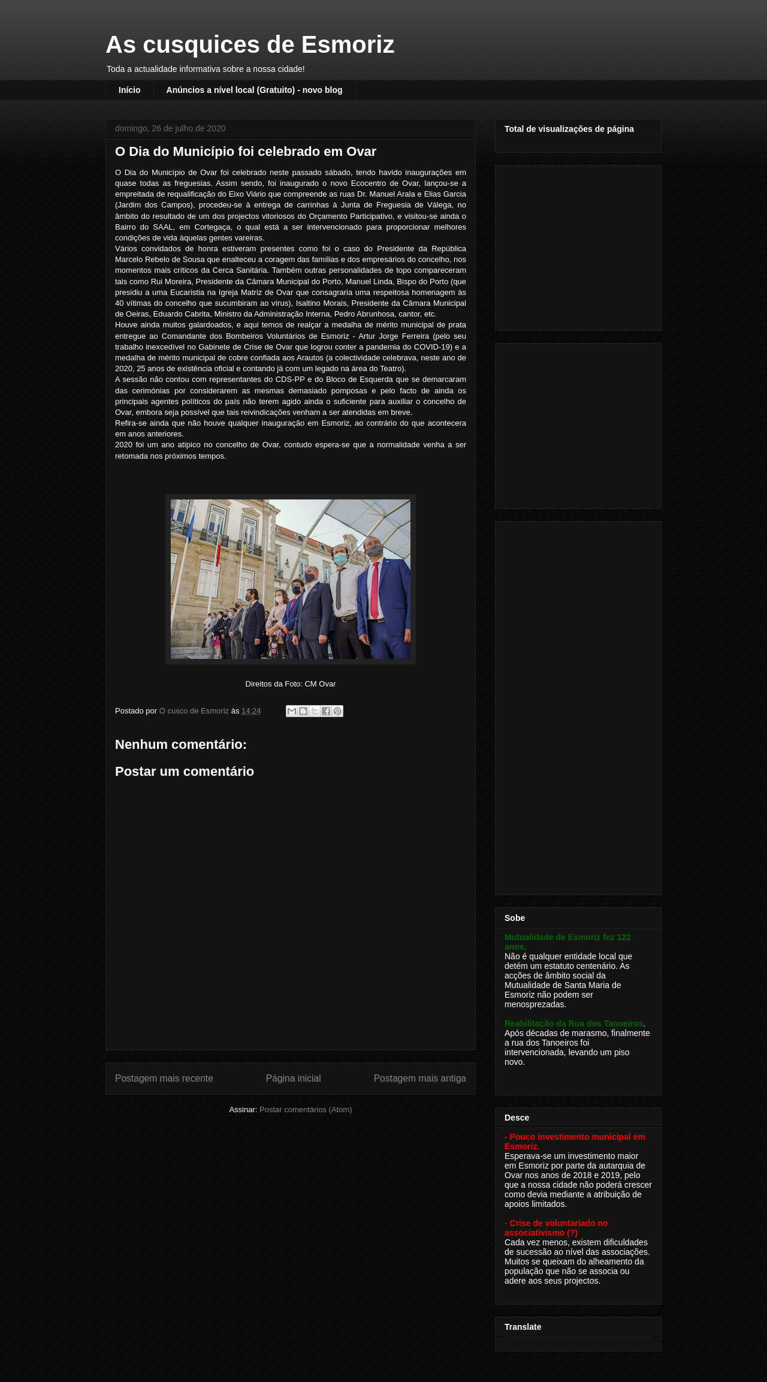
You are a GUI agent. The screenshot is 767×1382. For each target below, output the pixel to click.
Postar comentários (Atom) (305, 1109)
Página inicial (293, 1078)
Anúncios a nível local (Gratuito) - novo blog (255, 90)
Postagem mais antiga (420, 1078)
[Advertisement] (579, 245)
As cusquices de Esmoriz (249, 44)
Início (130, 90)
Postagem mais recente (164, 1078)
